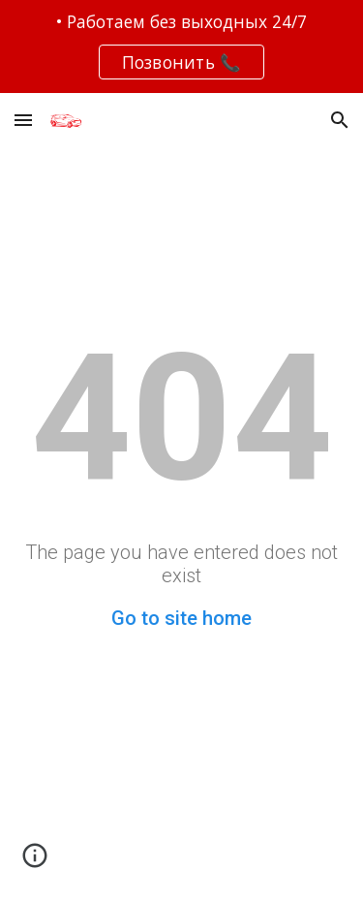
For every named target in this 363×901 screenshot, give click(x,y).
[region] (181, 46)
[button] (23, 119)
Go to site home (181, 618)
